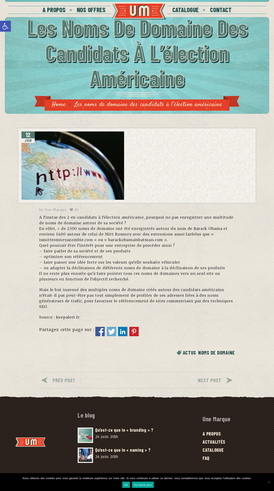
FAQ (206, 458)
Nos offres (91, 9)
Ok (126, 484)
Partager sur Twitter (111, 331)
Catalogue (185, 9)
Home (59, 104)
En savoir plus (143, 484)
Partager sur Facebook (100, 331)
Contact (221, 9)
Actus (189, 352)
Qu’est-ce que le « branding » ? (124, 430)
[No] (269, 482)
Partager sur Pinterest (134, 331)
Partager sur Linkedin (122, 331)
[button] (5, 26)
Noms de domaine (216, 352)
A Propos (54, 9)
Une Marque (55, 209)
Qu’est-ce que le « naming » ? (123, 450)
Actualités (214, 441)
